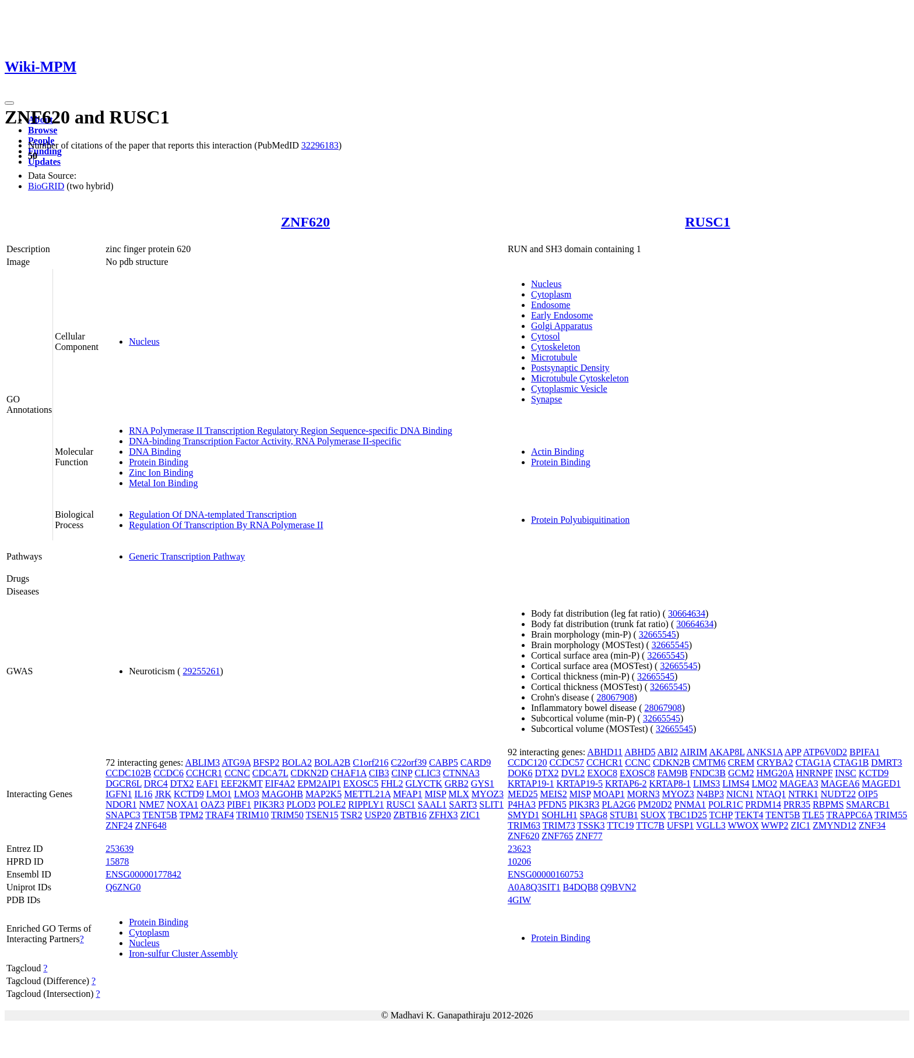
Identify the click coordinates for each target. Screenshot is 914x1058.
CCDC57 (567, 762)
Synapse (546, 399)
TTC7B (650, 825)
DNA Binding (155, 452)
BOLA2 (297, 762)
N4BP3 (710, 794)
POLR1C (725, 804)
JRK (163, 794)
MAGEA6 (840, 783)
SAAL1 (432, 804)
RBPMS (828, 804)
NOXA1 (182, 804)
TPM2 (191, 815)
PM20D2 (655, 804)
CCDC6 (168, 773)
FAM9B (672, 773)
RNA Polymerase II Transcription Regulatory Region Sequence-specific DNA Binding (290, 431)
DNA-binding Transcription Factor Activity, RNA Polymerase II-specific (265, 441)
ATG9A (236, 762)
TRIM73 (559, 825)
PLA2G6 (618, 804)
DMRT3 (886, 762)
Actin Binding (557, 452)
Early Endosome (562, 315)
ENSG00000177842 (143, 874)
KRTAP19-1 (531, 783)
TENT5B (159, 815)
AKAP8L (727, 752)
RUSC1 (707, 221)
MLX (458, 794)
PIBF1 (239, 804)
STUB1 (624, 815)
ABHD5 (639, 752)
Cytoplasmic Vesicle (569, 389)
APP (793, 752)
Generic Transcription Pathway (187, 556)
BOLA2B (332, 762)
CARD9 (475, 762)
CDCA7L (270, 773)
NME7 (152, 804)
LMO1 (219, 794)
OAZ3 (212, 804)
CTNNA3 (461, 773)
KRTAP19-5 (579, 783)
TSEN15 (321, 815)
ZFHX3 (443, 815)
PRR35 (796, 804)
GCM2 (741, 773)
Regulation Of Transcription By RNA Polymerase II (226, 525)
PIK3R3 (269, 804)
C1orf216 (370, 762)
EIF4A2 (280, 783)
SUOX (653, 815)
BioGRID (46, 186)
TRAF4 (219, 815)
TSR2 (351, 815)
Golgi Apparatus (561, 326)
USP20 (377, 815)
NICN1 (740, 794)
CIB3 (379, 773)
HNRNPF (814, 773)
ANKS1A (764, 752)
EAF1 (207, 783)
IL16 (144, 794)
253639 (119, 849)
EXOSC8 (637, 773)
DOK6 (520, 773)
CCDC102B (128, 773)
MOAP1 (608, 794)
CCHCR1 (204, 773)
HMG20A (774, 773)
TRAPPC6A (849, 815)
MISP (436, 794)
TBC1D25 (687, 815)
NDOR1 (121, 804)
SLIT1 (491, 804)
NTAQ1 (771, 794)
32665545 (657, 634)
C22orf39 (409, 762)
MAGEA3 (798, 783)
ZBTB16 (410, 815)
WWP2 (774, 825)
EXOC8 (602, 773)
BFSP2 (266, 762)
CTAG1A (813, 762)
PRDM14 (763, 804)
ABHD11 (605, 752)
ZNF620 (305, 221)
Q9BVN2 (618, 887)
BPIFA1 (864, 752)
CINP (401, 773)
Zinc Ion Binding (161, 472)
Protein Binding (158, 462)
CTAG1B (851, 762)
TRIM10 (252, 815)
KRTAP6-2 (626, 783)
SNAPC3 (123, 815)
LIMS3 (706, 783)
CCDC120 (527, 762)
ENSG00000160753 (545, 874)
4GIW (519, 900)
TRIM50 (287, 815)
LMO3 (246, 794)
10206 (519, 861)
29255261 (201, 671)
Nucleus (144, 341)
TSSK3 (590, 825)
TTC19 (620, 825)
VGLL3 (711, 825)
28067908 (615, 697)
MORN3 (643, 794)
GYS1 (482, 783)
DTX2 (182, 783)
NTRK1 (803, 794)
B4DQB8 (580, 887)
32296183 (320, 145)
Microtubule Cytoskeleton (580, 378)
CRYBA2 (775, 762)
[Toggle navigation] (9, 103)
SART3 (463, 804)
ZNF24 (119, 825)
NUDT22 (838, 794)
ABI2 (668, 752)
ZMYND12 (834, 825)
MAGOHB (282, 794)
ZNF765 (557, 836)
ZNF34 (872, 825)
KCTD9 (189, 794)
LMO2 (765, 783)
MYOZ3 (488, 794)
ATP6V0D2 (825, 752)
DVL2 (573, 773)
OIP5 (868, 794)
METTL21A (367, 794)
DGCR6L (124, 783)
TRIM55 (890, 815)
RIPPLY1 (366, 804)
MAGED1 (881, 783)
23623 (519, 849)
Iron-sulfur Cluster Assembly (183, 953)
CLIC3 (427, 773)
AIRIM (693, 752)
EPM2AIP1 (319, 783)
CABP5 (443, 762)
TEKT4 (749, 815)
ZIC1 (470, 815)
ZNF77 (588, 836)
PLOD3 (300, 804)
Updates (44, 162)
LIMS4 (735, 783)
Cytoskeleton (555, 347)
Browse (42, 130)
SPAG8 (593, 815)
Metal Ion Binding (163, 483)
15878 (117, 861)
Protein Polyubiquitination (580, 520)
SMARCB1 (868, 804)
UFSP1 (680, 825)
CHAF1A (348, 773)
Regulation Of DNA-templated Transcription (213, 514)
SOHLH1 (559, 815)
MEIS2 (553, 794)
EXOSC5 (360, 783)
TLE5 (813, 815)
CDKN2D (309, 773)
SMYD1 (523, 815)
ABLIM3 (202, 762)
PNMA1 (690, 804)
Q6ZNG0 (123, 887)
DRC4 (156, 783)
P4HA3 (522, 804)
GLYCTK (424, 783)
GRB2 (457, 783)
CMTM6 (709, 762)
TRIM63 (524, 825)
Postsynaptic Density (570, 368)
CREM (741, 762)
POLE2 (332, 804)
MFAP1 (407, 794)
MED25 (523, 794)
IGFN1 (119, 794)
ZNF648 (150, 825)
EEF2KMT (242, 783)
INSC (845, 773)
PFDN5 (552, 804)
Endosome (551, 305)
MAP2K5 (323, 794)
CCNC (237, 773)
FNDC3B (708, 773)
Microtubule (554, 357)
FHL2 (392, 783)
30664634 (686, 613)
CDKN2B (671, 762)
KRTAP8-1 (670, 783)
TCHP (721, 815)
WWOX (742, 825)
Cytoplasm (551, 294)
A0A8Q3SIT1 (534, 887)
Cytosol (545, 336)
